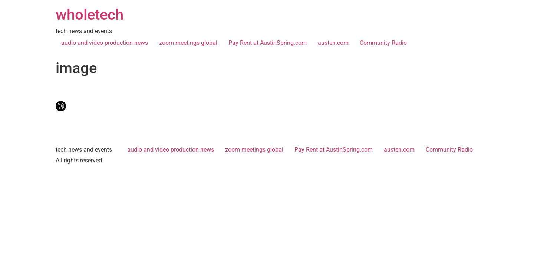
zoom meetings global (188, 42)
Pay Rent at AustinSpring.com (267, 42)
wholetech (89, 14)
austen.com (333, 42)
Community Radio (383, 42)
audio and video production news (104, 42)
